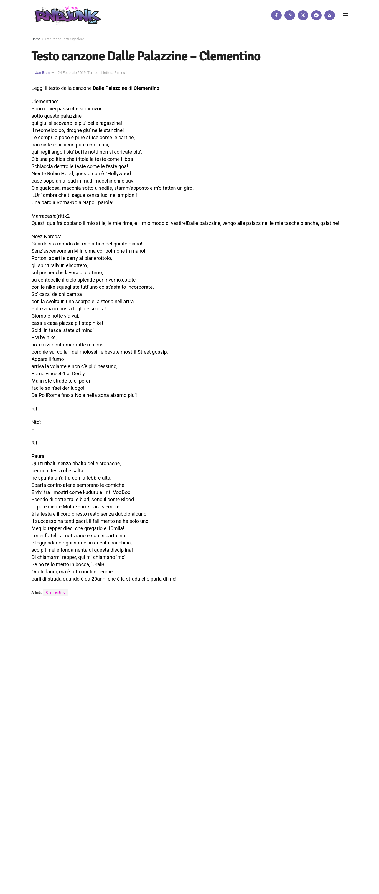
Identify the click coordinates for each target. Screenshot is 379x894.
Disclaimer (140, 651)
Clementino (56, 592)
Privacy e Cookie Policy (173, 651)
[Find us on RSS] (329, 15)
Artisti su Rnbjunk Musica (106, 651)
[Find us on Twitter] (303, 15)
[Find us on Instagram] (289, 15)
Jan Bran (42, 72)
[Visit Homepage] (66, 15)
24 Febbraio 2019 (72, 72)
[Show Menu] (345, 15)
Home (36, 39)
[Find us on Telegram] (316, 15)
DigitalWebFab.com (46, 670)
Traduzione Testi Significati (65, 39)
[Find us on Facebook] (276, 15)
